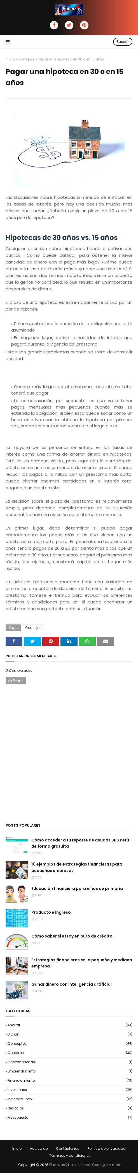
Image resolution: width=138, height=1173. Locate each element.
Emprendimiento (70, 1071)
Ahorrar (70, 1025)
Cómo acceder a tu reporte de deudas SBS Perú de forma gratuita (80, 843)
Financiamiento (70, 1080)
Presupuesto (70, 1117)
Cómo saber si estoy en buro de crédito (72, 936)
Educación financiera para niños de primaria (77, 888)
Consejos (26, 59)
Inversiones (70, 1089)
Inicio (10, 59)
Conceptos (70, 1043)
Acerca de (39, 1148)
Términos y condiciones (69, 1155)
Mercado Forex (70, 1099)
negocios (70, 1108)
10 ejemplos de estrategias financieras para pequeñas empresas (76, 867)
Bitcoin (70, 1034)
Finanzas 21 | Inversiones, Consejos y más (84, 1164)
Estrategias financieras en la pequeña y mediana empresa (81, 963)
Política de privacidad (107, 1148)
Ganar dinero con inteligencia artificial (71, 984)
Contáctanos (67, 1148)
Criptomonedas (70, 1062)
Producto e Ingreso (51, 912)
